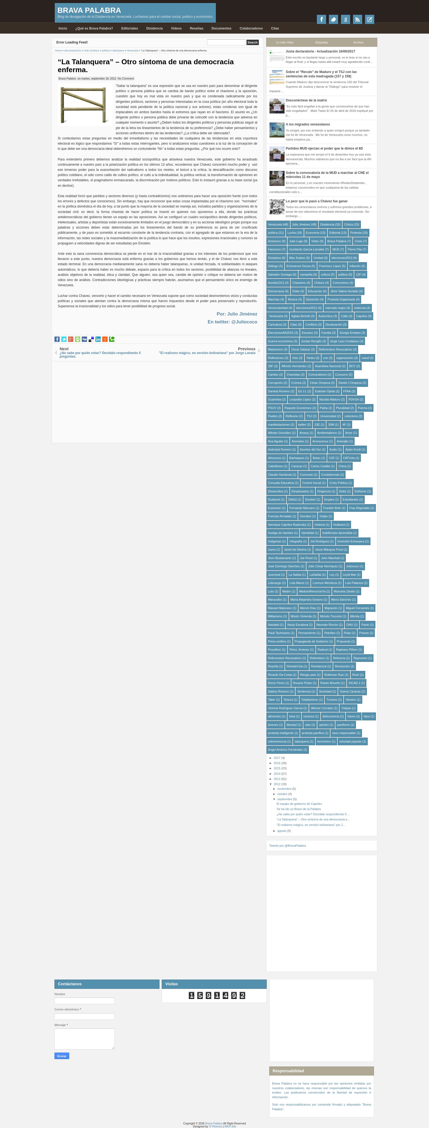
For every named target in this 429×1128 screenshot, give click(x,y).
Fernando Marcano (302, 508)
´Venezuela (275, 316)
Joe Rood (306, 558)
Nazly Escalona (297, 624)
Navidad (273, 624)
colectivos (351, 416)
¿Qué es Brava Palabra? (94, 28)
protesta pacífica (313, 733)
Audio (333, 449)
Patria (324, 408)
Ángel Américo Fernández (285, 749)
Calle (344, 316)
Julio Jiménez (301, 224)
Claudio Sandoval (280, 474)
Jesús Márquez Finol (329, 549)
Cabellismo (275, 466)
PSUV (272, 408)
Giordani (305, 516)
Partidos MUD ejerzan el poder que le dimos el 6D (324, 148)
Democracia (276, 291)
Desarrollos (275, 491)
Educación (315, 291)
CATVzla (349, 458)
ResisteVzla (295, 666)
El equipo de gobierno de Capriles (299, 803)
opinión (324, 724)
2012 (278, 784)
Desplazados (300, 491)
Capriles (361, 316)
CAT (332, 458)
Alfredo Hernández (294, 366)
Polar (347, 633)
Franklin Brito (332, 508)
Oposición (312, 299)
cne (325, 358)
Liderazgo (274, 583)
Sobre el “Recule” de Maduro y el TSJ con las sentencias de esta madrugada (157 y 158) (321, 74)
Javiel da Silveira (295, 549)
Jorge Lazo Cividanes (344, 341)
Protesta (355, 232)
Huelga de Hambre (280, 532)
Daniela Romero (279, 391)
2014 (278, 773)
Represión (360, 658)
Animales (298, 441)
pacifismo (343, 724)
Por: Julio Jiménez (237, 314)
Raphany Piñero (347, 649)
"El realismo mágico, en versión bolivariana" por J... (311, 824)
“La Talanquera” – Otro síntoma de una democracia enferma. (146, 66)
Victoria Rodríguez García (285, 708)
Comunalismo (317, 374)
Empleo (329, 499)
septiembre (285, 799)
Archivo (358, 42)
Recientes (370, 19)
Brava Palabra (89, 10)
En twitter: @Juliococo (232, 322)
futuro (351, 716)
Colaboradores (251, 28)
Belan (316, 458)
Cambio (273, 374)
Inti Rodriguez (320, 541)
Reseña (273, 666)
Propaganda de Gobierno (312, 641)
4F (344, 424)
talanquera (302, 741)
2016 (278, 763)
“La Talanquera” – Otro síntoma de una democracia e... (313, 819)
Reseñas (196, 28)
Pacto (365, 624)
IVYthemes (215, 1126)
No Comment (126, 78)
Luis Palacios (354, 583)
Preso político (277, 641)
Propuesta (343, 641)
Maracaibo (275, 599)
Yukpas (346, 708)
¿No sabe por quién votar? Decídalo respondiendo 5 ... (313, 814)
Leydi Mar (349, 574)
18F (270, 366)
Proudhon (274, 649)
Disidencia (154, 28)
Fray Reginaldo (359, 508)
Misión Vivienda (301, 616)
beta (292, 716)
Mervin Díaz (308, 608)
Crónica (296, 382)
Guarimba (274, 399)
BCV (352, 366)
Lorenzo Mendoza (325, 583)
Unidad (318, 257)
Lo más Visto (284, 42)
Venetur (351, 699)
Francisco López (330, 266)
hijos (367, 716)
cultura (325, 274)
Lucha (292, 232)
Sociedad (325, 691)
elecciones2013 (342, 257)
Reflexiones (276, 358)
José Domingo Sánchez (284, 566)
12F (358, 274)
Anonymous (320, 441)
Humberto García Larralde (306, 249)
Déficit (292, 499)
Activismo (274, 241)
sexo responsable (344, 733)
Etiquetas (321, 42)
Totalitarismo (309, 699)
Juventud (274, 574)
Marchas (274, 299)
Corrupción (275, 382)
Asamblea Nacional (328, 366)
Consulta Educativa (281, 482)
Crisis (358, 241)
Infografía (295, 541)
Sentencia (304, 691)
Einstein (310, 499)
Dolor (342, 491)
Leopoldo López (300, 399)
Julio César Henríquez (323, 566)
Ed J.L (302, 391)
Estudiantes (350, 499)
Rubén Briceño (330, 683)
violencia (360, 307)
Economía (313, 232)
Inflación (355, 266)
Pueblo (272, 416)
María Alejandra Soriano (306, 599)
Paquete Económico (298, 408)
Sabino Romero (278, 691)
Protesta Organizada (341, 299)
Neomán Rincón (327, 624)
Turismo (331, 699)
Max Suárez (297, 257)
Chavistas (293, 374)
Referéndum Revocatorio (335, 349)
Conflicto (311, 324)
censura (308, 716)
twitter (302, 424)
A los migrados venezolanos (308, 124)
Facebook (321, 19)
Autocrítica (325, 316)
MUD (335, 249)
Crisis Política (338, 482)
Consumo (341, 374)
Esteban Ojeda (325, 391)
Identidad (308, 532)
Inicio (63, 28)
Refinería (339, 658)
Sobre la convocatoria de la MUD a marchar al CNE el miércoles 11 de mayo (327, 175)
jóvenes (273, 724)
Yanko (310, 358)
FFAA (347, 391)
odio (308, 724)
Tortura (288, 699)
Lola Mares (296, 583)
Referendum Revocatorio (285, 658)
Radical (323, 649)
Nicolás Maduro (329, 399)
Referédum (317, 658)
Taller (271, 699)
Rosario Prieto (302, 683)
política (273, 232)
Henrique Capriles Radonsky (287, 524)
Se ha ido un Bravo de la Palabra (299, 809)
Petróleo (329, 633)
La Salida (295, 574)
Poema (362, 408)
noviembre (284, 788)
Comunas (306, 474)
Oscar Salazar (300, 349)
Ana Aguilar (275, 441)
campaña (306, 274)
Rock (355, 674)
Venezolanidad (278, 307)
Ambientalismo (327, 432)
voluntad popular (350, 741)
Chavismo (299, 282)
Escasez (307, 332)
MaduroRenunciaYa (312, 591)
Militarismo (275, 616)
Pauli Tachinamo (279, 633)
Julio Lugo (296, 241)
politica (342, 274)
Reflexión (292, 416)
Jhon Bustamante (280, 558)
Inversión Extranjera (351, 541)
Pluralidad (342, 408)
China (342, 466)
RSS (358, 19)
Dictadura (274, 257)
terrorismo (324, 741)
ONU (349, 624)
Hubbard (339, 524)
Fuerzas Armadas (280, 516)
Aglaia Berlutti (300, 316)
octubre (282, 794)
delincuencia (331, 716)
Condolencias (330, 474)
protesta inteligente (281, 733)
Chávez (319, 282)
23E (317, 424)
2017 (278, 757)
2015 (278, 768)
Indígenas (274, 541)
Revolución (342, 666)
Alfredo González (279, 432)
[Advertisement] (157, 399)
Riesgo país (308, 674)
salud (365, 358)
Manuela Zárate (344, 591)
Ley (331, 574)
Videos (176, 28)
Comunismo (341, 282)
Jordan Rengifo (311, 341)
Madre (286, 591)
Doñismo (360, 491)
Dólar (296, 291)
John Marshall (330, 558)
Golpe (323, 516)
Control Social (311, 482)
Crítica (348, 224)
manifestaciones (279, 424)
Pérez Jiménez (299, 649)
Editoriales (129, 28)
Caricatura (275, 324)
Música (292, 299)
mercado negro (335, 307)
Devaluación (334, 324)
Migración (331, 608)
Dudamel (274, 499)
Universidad (328, 416)
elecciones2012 (306, 307)
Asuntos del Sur (310, 449)
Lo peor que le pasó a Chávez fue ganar (317, 201)
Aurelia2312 (276, 282)
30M (331, 424)
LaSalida (315, 574)
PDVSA (354, 399)
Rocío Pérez (276, 683)
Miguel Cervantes (357, 608)
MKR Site (230, 1126)
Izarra (272, 549)
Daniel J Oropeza (350, 382)
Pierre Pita (355, 249)
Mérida (355, 616)
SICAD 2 (354, 683)
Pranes (364, 633)
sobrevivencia (277, 741)
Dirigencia (324, 491)
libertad (292, 724)
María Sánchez (341, 599)
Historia (320, 524)
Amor (348, 432)
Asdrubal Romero (280, 449)
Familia (326, 332)
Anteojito (343, 441)
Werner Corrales (322, 708)
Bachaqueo (297, 458)
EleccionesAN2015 (281, 332)
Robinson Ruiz (334, 674)
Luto (271, 591)
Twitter (333, 19)
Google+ (345, 19)
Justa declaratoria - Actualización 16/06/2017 (320, 51)
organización (344, 358)
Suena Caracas (350, 691)
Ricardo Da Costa (280, 674)
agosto (282, 830)
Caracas (296, 466)
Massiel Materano (280, 608)
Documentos (221, 28)
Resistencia (319, 666)
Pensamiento (307, 633)
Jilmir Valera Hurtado (344, 291)
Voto (295, 358)
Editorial (334, 232)
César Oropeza (320, 382)
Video (315, 241)
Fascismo (274, 249)
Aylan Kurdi (353, 449)
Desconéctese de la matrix (306, 100)
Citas (275, 28)
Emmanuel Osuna (298, 266)
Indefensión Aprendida (337, 532)
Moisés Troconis (331, 616)
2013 (278, 779)
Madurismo (275, 349)
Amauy (304, 432)
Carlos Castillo (320, 466)
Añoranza (274, 458)
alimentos (274, 716)
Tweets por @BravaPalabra (287, 845)
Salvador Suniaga (280, 274)
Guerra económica (280, 341)
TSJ (309, 416)
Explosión (274, 508)
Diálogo (273, 266)
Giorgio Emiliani (350, 332)
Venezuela (275, 224)
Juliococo (352, 566)
